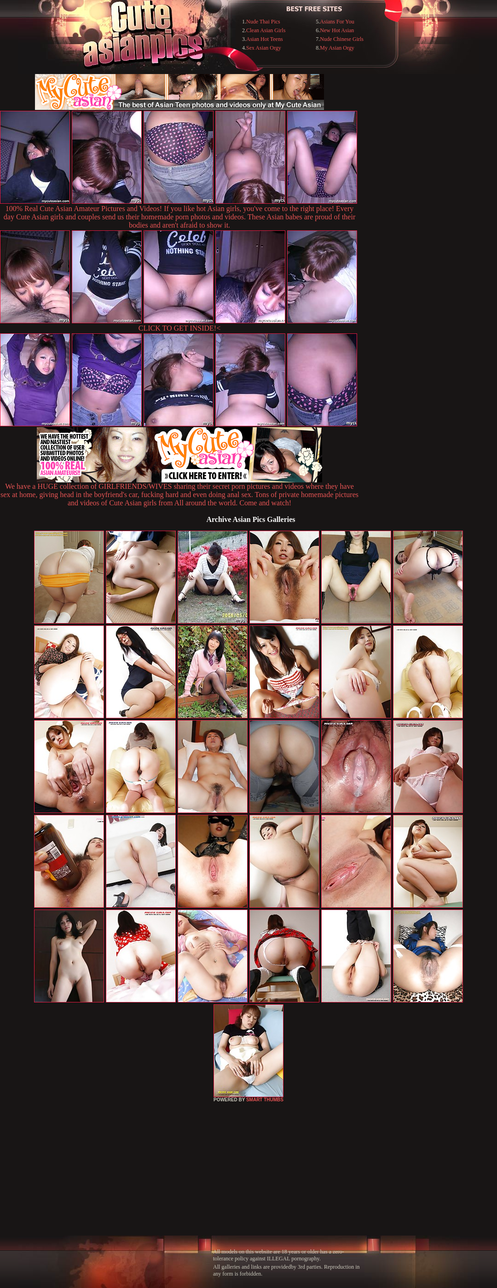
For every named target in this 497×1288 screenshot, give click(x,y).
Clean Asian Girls (265, 30)
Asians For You (337, 21)
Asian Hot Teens (264, 39)
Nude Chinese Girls (342, 39)
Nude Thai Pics (263, 21)
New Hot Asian (337, 30)
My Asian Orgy (337, 48)
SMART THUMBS (264, 1099)
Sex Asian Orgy (263, 48)
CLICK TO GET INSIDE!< (179, 328)
